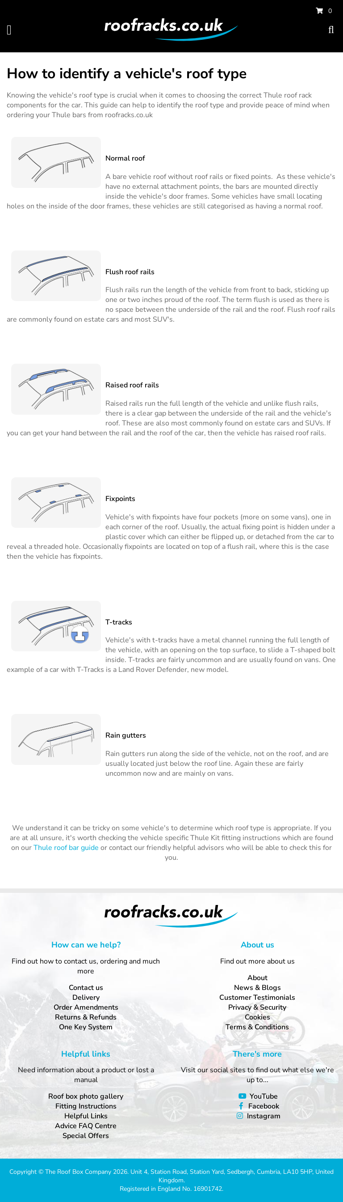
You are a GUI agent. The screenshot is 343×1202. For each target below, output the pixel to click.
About (257, 978)
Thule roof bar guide (66, 848)
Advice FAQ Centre (86, 1126)
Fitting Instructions (86, 1106)
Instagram (263, 1116)
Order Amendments (86, 1007)
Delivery (86, 997)
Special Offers (86, 1136)
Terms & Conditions (257, 1027)
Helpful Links (86, 1116)
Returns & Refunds (86, 1017)
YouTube (264, 1096)
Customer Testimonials (257, 997)
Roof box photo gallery (85, 1096)
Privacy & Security (257, 1007)
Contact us (86, 988)
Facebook (263, 1106)
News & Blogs (257, 988)
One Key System (86, 1027)
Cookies (257, 1017)
